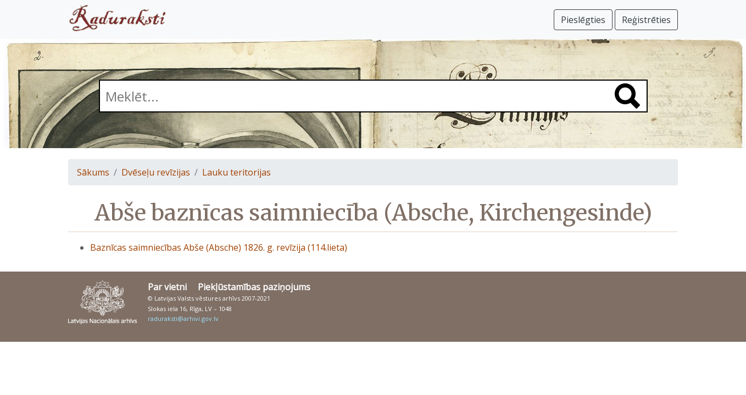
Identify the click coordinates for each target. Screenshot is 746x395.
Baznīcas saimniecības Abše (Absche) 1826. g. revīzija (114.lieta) (218, 247)
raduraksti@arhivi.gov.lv (183, 318)
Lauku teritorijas (236, 172)
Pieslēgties (583, 20)
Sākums (93, 172)
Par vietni (167, 287)
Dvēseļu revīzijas (155, 172)
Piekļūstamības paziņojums (254, 287)
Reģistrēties (646, 20)
